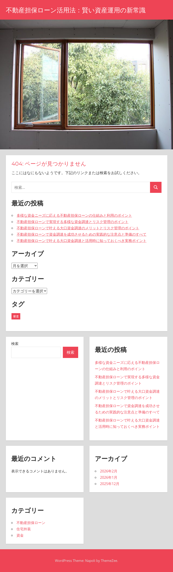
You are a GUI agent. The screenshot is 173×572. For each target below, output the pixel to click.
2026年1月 (108, 477)
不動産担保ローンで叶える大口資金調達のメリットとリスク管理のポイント (78, 228)
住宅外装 (23, 528)
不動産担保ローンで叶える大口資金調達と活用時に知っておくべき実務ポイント (81, 240)
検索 (14, 343)
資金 (20, 535)
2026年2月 (108, 471)
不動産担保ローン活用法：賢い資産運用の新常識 (76, 10)
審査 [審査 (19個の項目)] (16, 316)
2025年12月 (109, 483)
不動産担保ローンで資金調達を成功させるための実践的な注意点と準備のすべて (81, 234)
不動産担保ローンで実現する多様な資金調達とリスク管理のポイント (72, 221)
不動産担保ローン (30, 522)
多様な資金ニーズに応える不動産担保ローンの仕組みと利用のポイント (74, 215)
